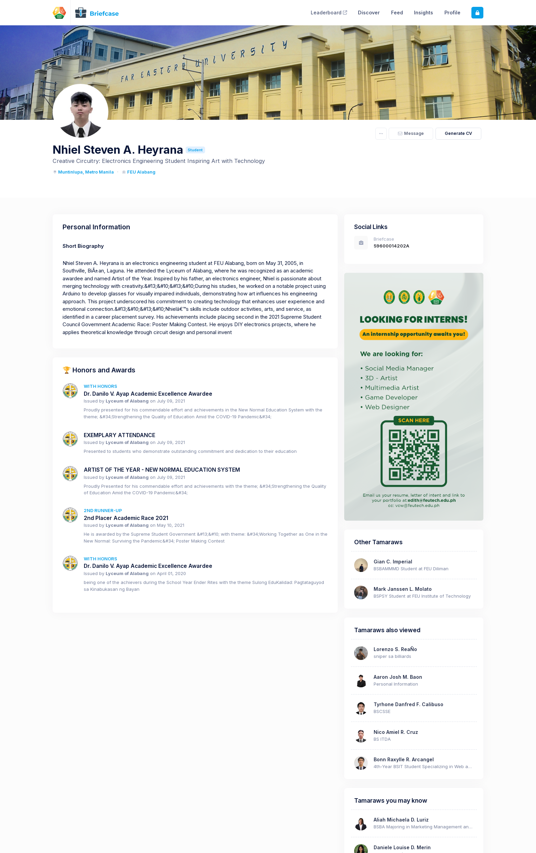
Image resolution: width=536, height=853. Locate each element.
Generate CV (458, 133)
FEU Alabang (139, 172)
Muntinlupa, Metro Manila (83, 172)
